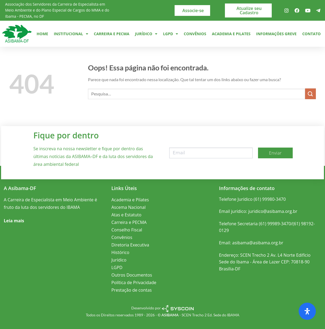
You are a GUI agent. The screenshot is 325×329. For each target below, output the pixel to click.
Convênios (195, 33)
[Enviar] (310, 93)
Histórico (120, 252)
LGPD (170, 34)
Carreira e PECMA (111, 33)
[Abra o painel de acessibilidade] (307, 311)
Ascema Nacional (128, 207)
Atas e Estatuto (126, 215)
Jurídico (146, 34)
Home (42, 33)
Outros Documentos (131, 275)
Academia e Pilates (231, 33)
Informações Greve (276, 33)
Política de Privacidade (133, 282)
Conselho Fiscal (126, 230)
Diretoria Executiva (130, 245)
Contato (311, 33)
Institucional (71, 34)
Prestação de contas (131, 290)
